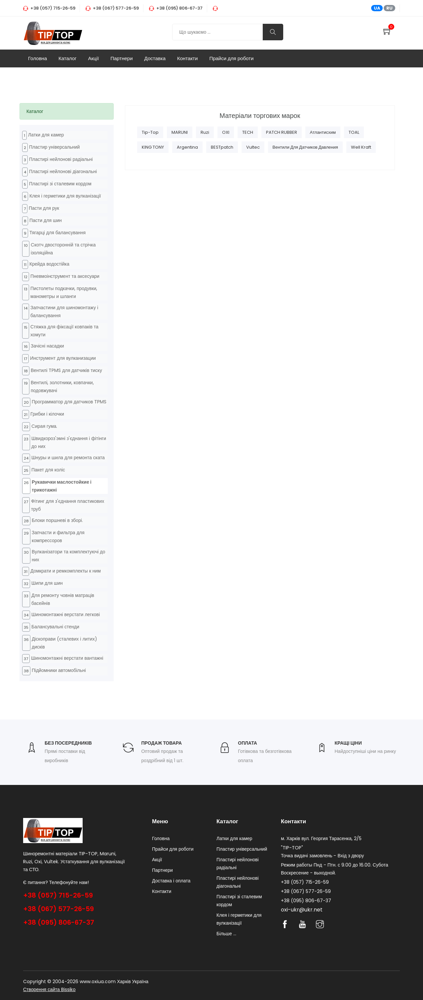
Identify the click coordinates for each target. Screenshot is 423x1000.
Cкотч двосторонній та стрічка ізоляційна (63, 248)
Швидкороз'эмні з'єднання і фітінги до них (68, 442)
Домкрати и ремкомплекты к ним (65, 571)
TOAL (354, 132)
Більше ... (226, 933)
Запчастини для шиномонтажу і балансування (64, 311)
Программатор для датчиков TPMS (69, 401)
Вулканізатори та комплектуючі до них (68, 555)
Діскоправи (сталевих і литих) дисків (64, 643)
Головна (37, 58)
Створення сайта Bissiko (49, 989)
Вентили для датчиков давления (305, 147)
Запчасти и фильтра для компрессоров (58, 536)
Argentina (187, 147)
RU (389, 8)
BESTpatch (222, 147)
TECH (247, 132)
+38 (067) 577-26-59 (58, 908)
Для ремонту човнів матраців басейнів (62, 599)
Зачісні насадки (47, 346)
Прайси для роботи (231, 58)
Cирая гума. (44, 426)
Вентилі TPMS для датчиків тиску (66, 370)
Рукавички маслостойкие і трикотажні (62, 486)
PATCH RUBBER (281, 132)
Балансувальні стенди (55, 626)
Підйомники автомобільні (59, 670)
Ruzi (205, 132)
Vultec (253, 147)
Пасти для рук (44, 208)
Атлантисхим (323, 132)
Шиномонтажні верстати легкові (65, 614)
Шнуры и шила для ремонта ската (68, 457)
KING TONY (153, 147)
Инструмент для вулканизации (63, 358)
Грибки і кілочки (47, 414)
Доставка (155, 58)
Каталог (67, 58)
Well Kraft (361, 147)
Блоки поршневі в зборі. (57, 520)
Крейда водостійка (49, 264)
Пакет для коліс (48, 469)
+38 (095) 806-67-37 (58, 922)
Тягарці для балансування (57, 232)
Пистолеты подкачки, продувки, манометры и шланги (63, 292)
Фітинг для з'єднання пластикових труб (67, 505)
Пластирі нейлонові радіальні (61, 159)
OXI (225, 132)
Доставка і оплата (171, 880)
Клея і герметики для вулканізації (65, 196)
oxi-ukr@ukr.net (302, 909)
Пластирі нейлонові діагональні (63, 171)
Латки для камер (46, 134)
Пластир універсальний (54, 147)
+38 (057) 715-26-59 (58, 895)
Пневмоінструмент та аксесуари (64, 276)
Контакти (187, 58)
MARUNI (180, 132)
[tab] (66, 111)
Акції (93, 58)
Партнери (121, 58)
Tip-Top (150, 132)
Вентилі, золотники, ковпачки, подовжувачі (62, 386)
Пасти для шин (45, 220)
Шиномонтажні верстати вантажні (67, 658)
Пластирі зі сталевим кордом (60, 183)
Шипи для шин (47, 583)
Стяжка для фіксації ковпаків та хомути (64, 330)
